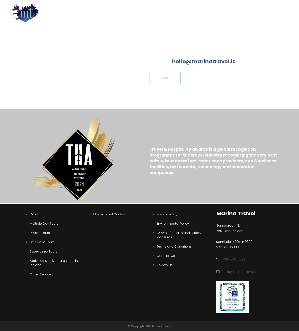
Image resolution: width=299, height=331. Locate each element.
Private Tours (40, 232)
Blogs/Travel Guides (109, 214)
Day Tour (37, 214)
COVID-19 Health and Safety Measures (179, 234)
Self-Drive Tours (42, 242)
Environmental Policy (173, 223)
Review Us (165, 265)
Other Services (41, 274)
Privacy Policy (167, 214)
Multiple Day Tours (44, 223)
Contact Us (166, 255)
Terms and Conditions (174, 246)
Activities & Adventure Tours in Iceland (54, 262)
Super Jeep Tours (43, 251)
